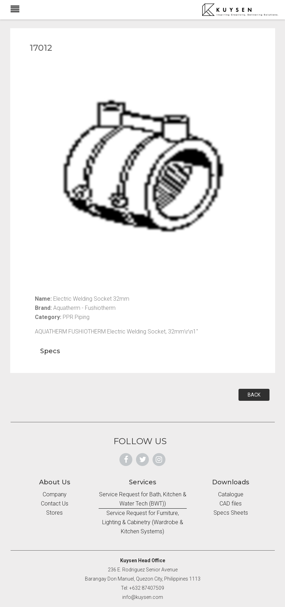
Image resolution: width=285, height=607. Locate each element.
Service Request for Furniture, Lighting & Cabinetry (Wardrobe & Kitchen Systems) (142, 522)
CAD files (230, 503)
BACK (254, 395)
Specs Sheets (230, 512)
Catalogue (230, 494)
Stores (54, 512)
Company (55, 494)
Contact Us (54, 503)
